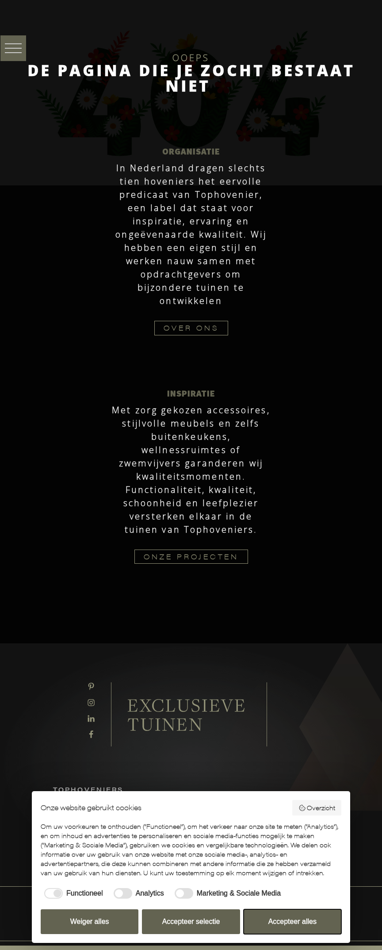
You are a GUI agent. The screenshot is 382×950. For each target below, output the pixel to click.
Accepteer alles (292, 921)
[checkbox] (72, 893)
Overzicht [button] (317, 807)
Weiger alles (89, 921)
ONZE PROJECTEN (191, 556)
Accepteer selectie (191, 921)
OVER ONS (191, 328)
